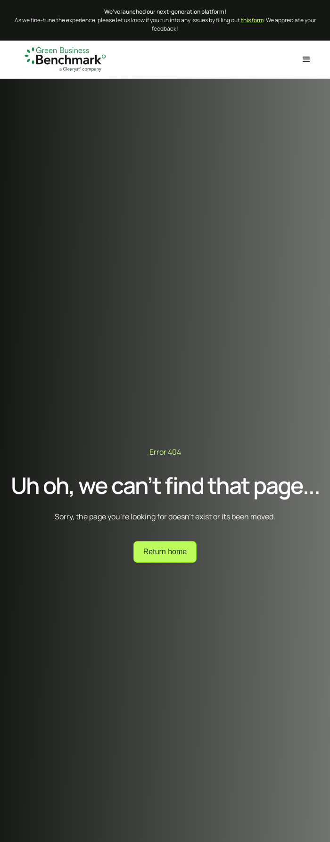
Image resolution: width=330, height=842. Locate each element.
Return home (165, 552)
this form (252, 20)
